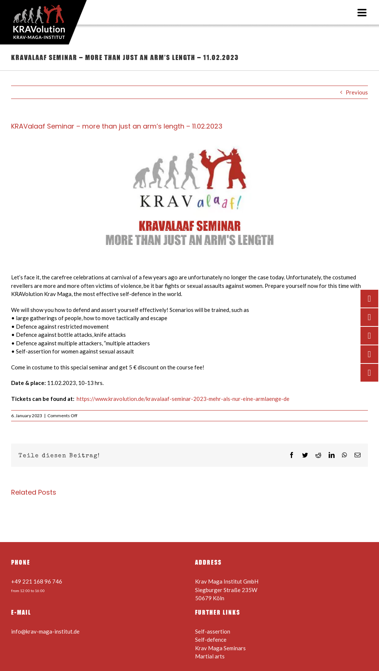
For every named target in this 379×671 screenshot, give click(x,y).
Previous (357, 92)
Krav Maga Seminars (220, 648)
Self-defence (211, 639)
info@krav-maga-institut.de (45, 631)
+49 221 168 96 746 (36, 581)
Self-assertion (212, 631)
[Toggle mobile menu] (363, 12)
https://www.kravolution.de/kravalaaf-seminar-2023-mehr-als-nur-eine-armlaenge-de (183, 398)
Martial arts (210, 656)
